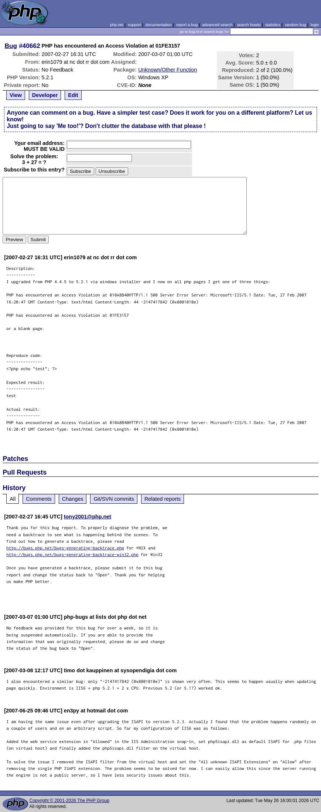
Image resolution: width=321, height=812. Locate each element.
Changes (72, 499)
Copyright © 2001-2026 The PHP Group (69, 800)
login (315, 24)
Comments (39, 499)
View (16, 95)
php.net (116, 24)
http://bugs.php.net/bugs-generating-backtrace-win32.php (72, 554)
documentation (159, 24)
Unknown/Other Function (167, 70)
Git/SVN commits (113, 499)
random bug (295, 24)
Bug (11, 45)
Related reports (162, 499)
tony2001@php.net (87, 517)
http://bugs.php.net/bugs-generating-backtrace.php (65, 547)
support (134, 24)
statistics (272, 24)
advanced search (217, 24)
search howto (248, 24)
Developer (45, 95)
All (13, 499)
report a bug (187, 24)
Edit (73, 95)
